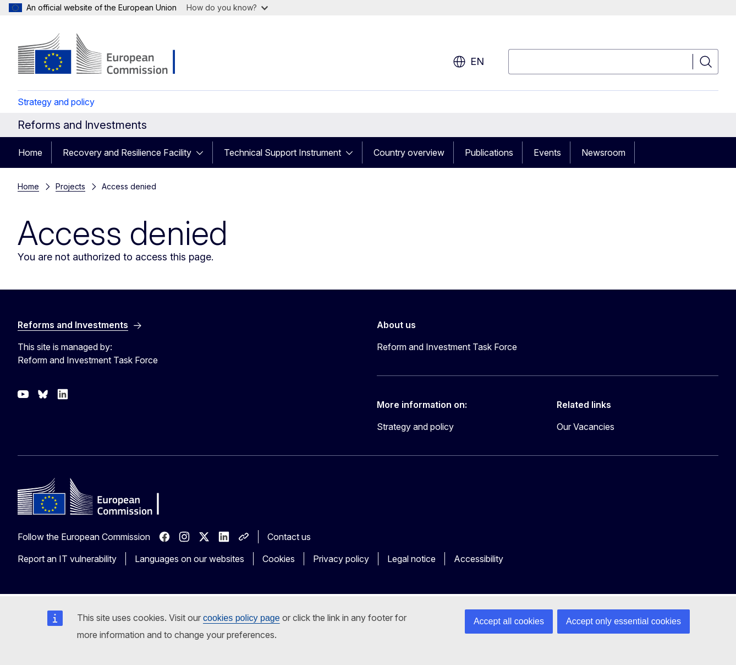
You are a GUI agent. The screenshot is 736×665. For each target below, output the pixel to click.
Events (547, 152)
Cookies (278, 558)
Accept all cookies (509, 621)
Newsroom (603, 152)
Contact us (289, 536)
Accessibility (478, 558)
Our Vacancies (585, 426)
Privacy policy (341, 558)
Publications (489, 152)
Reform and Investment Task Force (447, 346)
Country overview (409, 152)
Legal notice (411, 558)
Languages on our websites (189, 558)
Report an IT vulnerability (67, 558)
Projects (70, 186)
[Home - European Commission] (106, 55)
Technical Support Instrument (282, 152)
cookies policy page (241, 618)
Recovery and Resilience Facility (127, 152)
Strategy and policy (56, 101)
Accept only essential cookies (623, 621)
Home (30, 152)
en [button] (468, 61)
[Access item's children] (203, 152)
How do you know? (227, 7)
